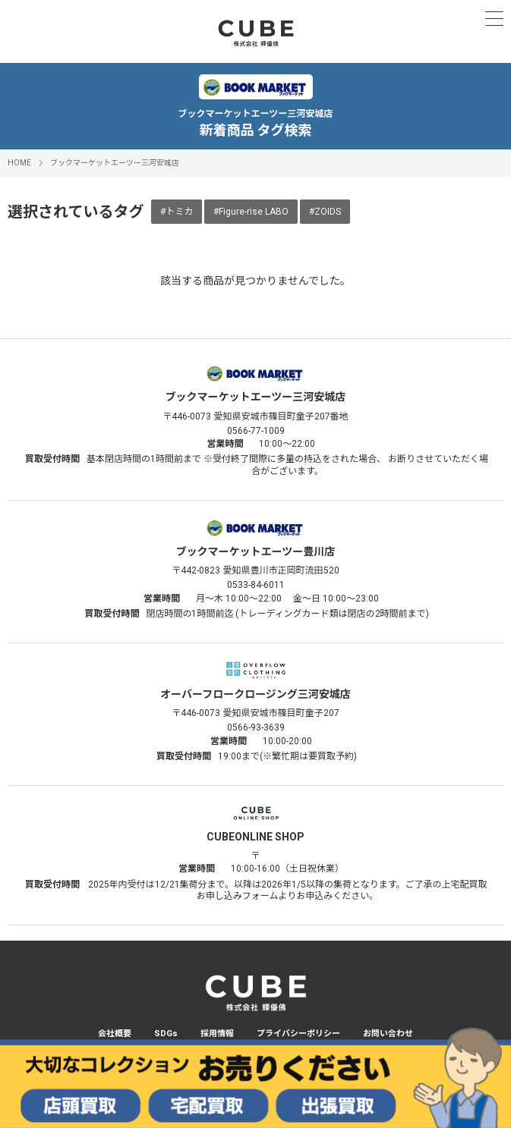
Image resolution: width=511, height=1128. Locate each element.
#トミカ (176, 211)
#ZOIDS (325, 211)
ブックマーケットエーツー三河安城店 (114, 163)
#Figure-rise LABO (251, 211)
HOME (19, 163)
